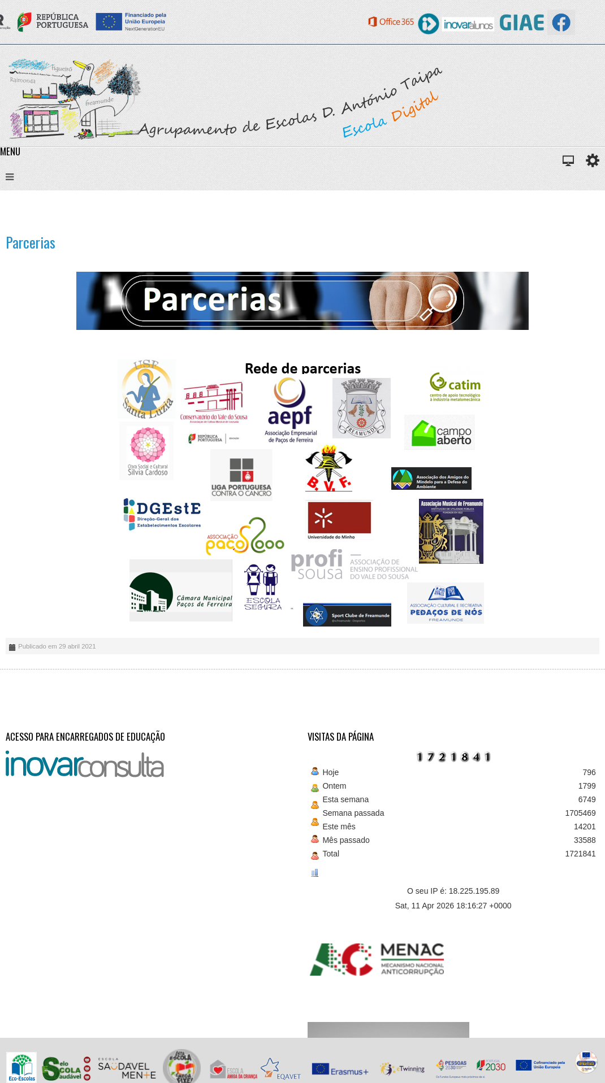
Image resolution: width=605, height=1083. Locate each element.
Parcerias (30, 242)
